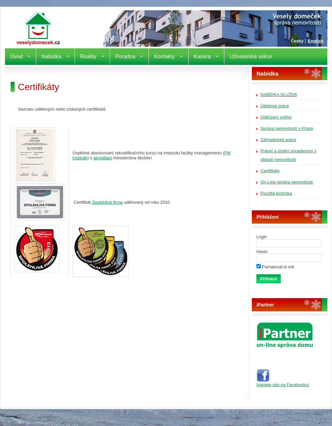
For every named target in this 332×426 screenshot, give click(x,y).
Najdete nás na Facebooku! (282, 382)
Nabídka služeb (278, 94)
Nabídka (51, 56)
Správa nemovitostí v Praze (286, 128)
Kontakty (164, 56)
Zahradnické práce (278, 139)
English (315, 40)
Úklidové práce (274, 105)
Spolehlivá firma (107, 202)
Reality (88, 56)
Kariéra (202, 56)
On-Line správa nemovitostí (286, 182)
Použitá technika (276, 193)
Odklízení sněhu (276, 117)
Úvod (16, 56)
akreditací (102, 157)
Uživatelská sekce (251, 56)
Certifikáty (270, 170)
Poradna (125, 56)
